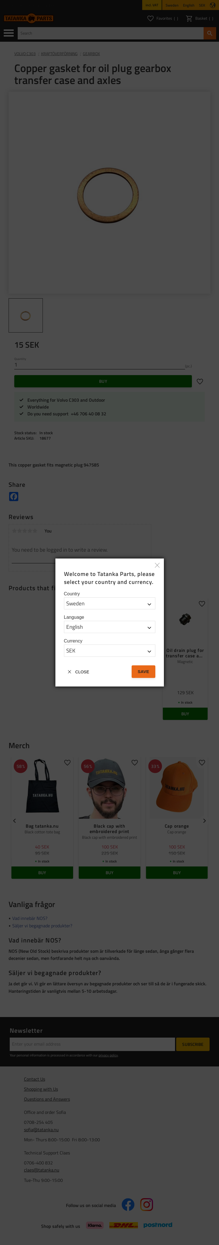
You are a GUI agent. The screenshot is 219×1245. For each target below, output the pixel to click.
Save (143, 671)
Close (82, 672)
